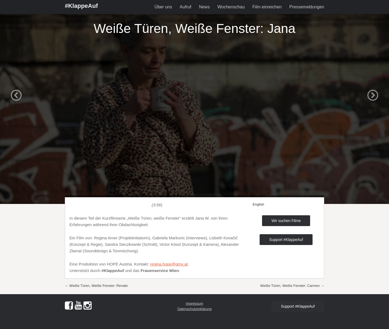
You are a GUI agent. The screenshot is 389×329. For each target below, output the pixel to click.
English (258, 204)
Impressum (194, 303)
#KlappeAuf (81, 5)
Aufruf (185, 7)
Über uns (163, 7)
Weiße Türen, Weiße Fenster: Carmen (292, 286)
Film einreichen (266, 7)
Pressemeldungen (306, 7)
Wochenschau (231, 7)
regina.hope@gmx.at (169, 264)
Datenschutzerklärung (194, 309)
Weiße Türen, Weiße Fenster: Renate (96, 286)
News (204, 7)
